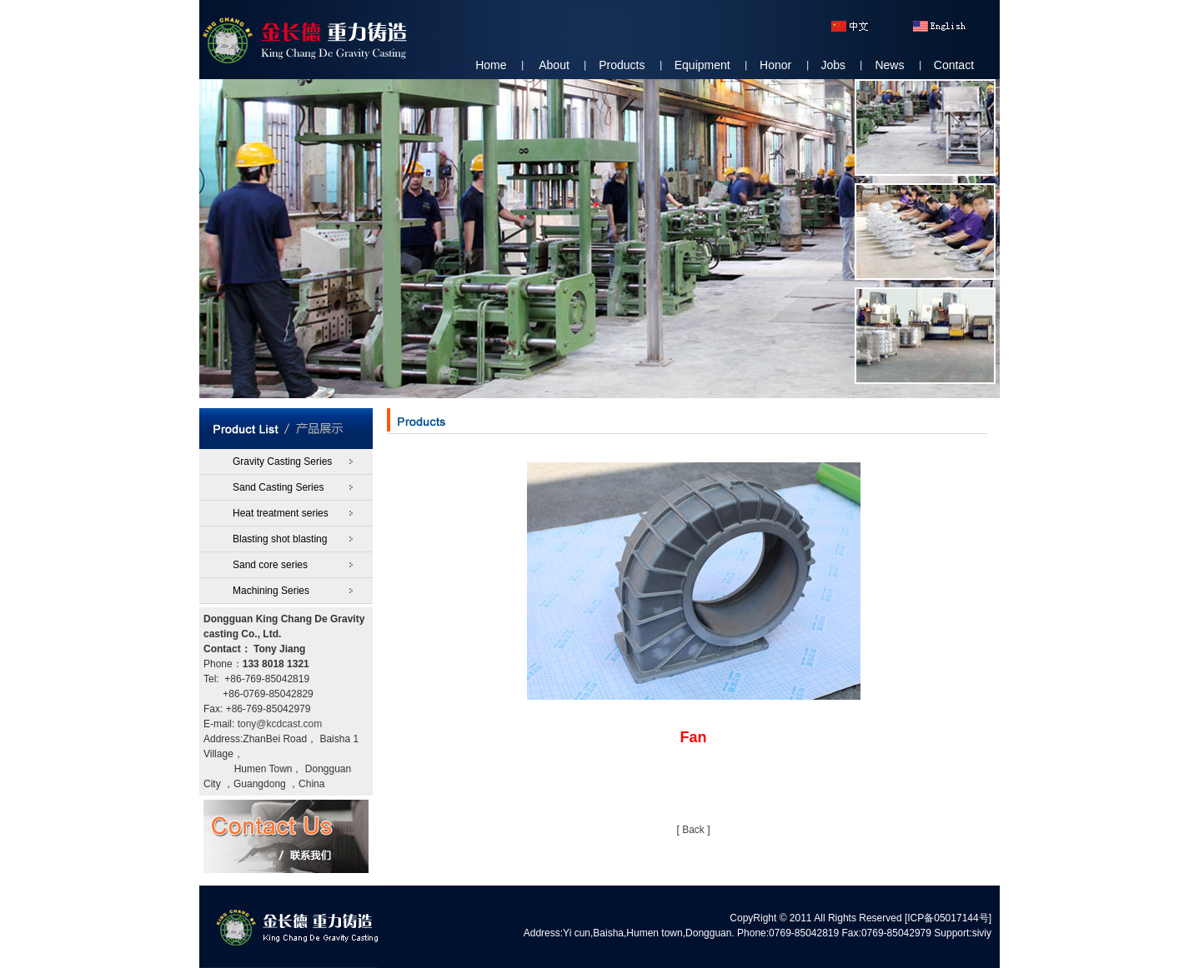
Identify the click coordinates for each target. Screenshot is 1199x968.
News (889, 65)
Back (693, 830)
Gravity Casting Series (282, 461)
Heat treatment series (281, 513)
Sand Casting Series (278, 487)
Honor (775, 65)
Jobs (833, 65)
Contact (954, 65)
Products (622, 65)
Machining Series (271, 590)
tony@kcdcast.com (280, 724)
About (554, 65)
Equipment (702, 65)
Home (490, 65)
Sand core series (270, 565)
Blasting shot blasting (280, 539)
